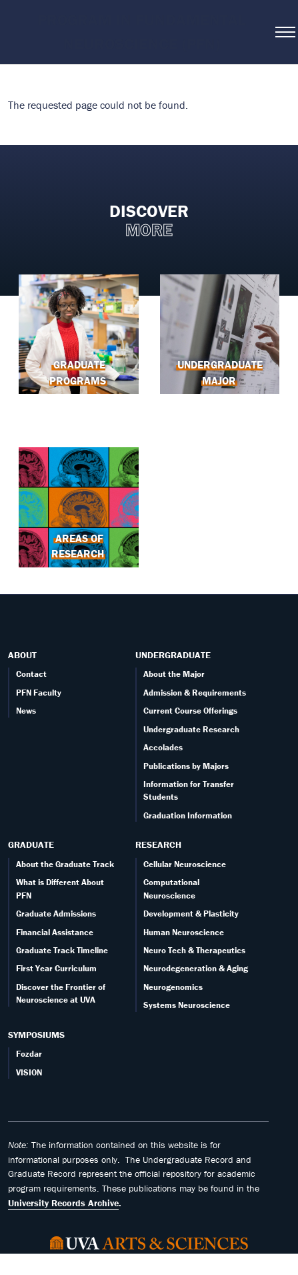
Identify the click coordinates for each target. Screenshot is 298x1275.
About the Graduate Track (65, 864)
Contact (31, 674)
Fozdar (29, 1053)
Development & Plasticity (191, 913)
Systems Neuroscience (186, 1005)
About (22, 655)
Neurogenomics (173, 987)
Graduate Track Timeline (62, 950)
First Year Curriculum (56, 968)
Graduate (31, 844)
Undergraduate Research (191, 729)
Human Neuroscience (183, 932)
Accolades (163, 747)
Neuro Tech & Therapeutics (194, 950)
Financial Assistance (54, 932)
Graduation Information (187, 815)
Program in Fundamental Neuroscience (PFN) (141, 31)
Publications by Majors (186, 766)
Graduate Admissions (56, 913)
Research (158, 844)
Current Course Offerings (190, 710)
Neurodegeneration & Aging (195, 968)
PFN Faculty (38, 692)
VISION (29, 1072)
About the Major (174, 674)
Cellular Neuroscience (184, 864)
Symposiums (36, 1035)
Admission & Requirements (194, 692)
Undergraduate (173, 655)
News (26, 710)
